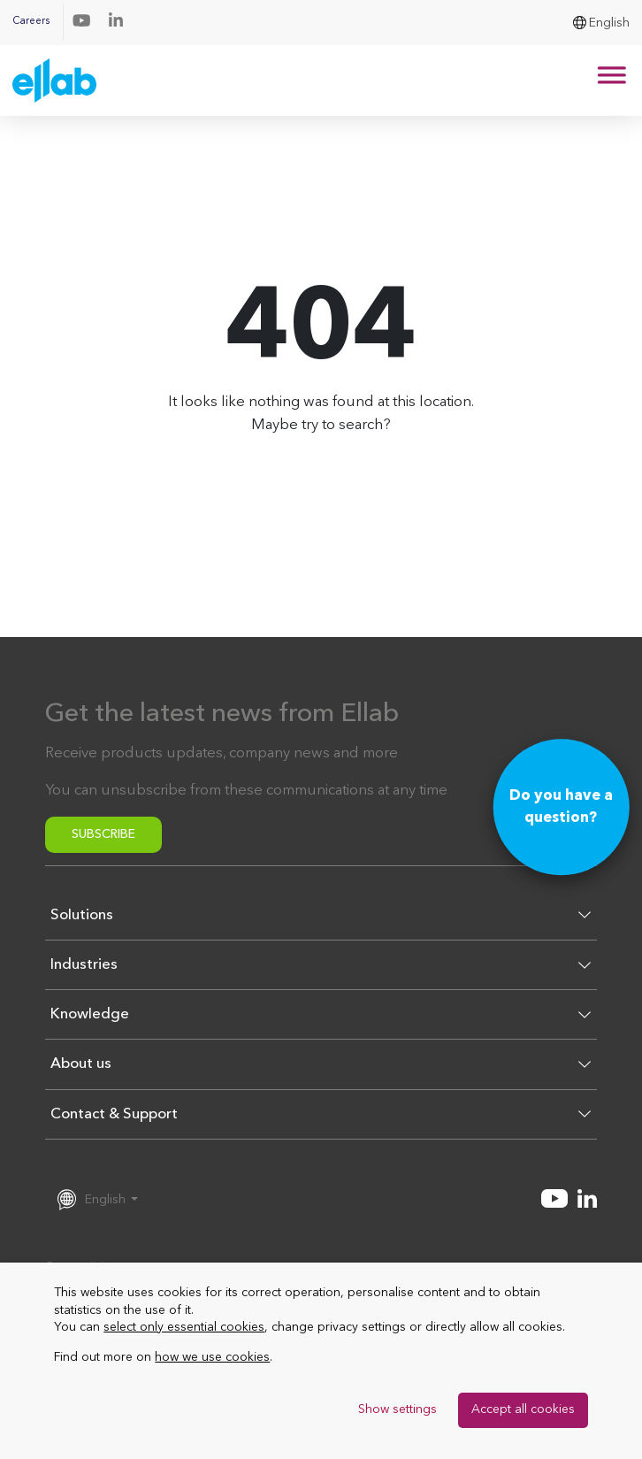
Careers (31, 22)
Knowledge (89, 1014)
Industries (84, 964)
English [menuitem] (609, 23)
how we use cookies (212, 1357)
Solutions (81, 915)
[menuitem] (601, 22)
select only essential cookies (183, 1327)
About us (80, 1063)
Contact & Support (114, 1114)
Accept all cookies (523, 1409)
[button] (321, 922)
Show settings (397, 1409)
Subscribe (103, 834)
